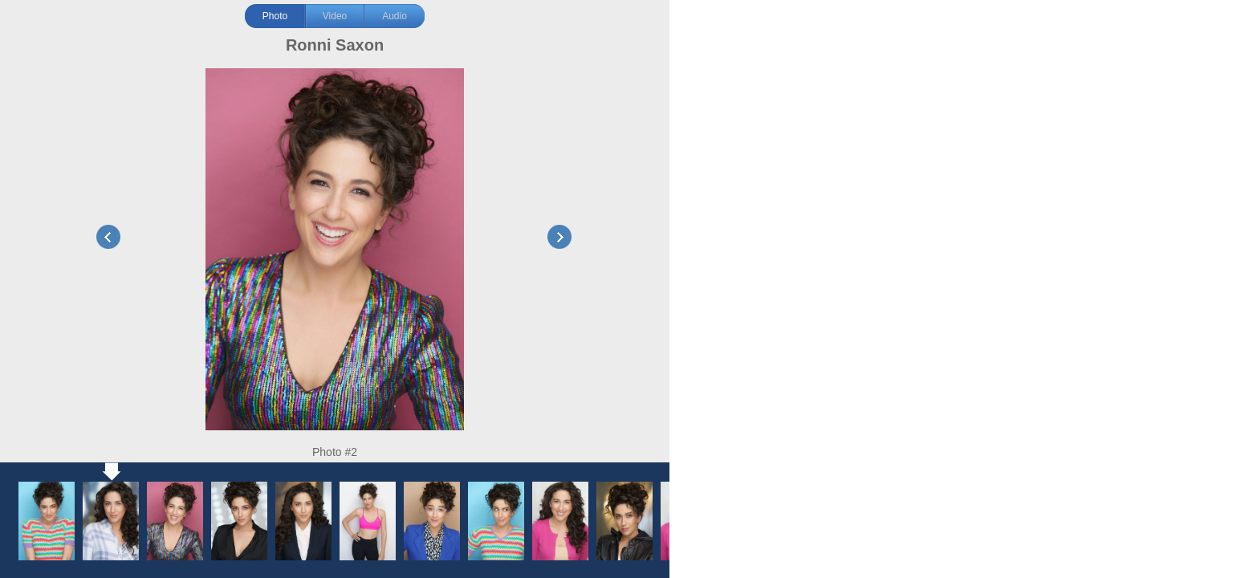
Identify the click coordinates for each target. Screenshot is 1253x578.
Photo (274, 16)
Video (335, 16)
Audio (394, 16)
